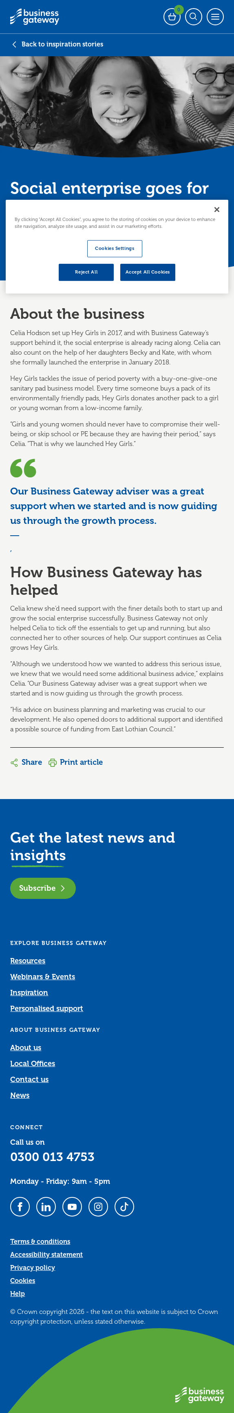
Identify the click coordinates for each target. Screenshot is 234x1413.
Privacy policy (32, 1268)
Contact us (29, 1079)
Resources (27, 961)
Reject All (86, 272)
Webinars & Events (42, 977)
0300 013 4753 (52, 1157)
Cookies (22, 1281)
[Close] (217, 210)
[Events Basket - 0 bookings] (172, 16)
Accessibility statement (46, 1254)
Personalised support (46, 1009)
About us (25, 1048)
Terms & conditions (40, 1241)
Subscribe (43, 888)
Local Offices (32, 1064)
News (19, 1095)
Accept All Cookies (148, 272)
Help (17, 1294)
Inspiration (29, 993)
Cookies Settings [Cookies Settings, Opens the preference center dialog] (114, 248)
